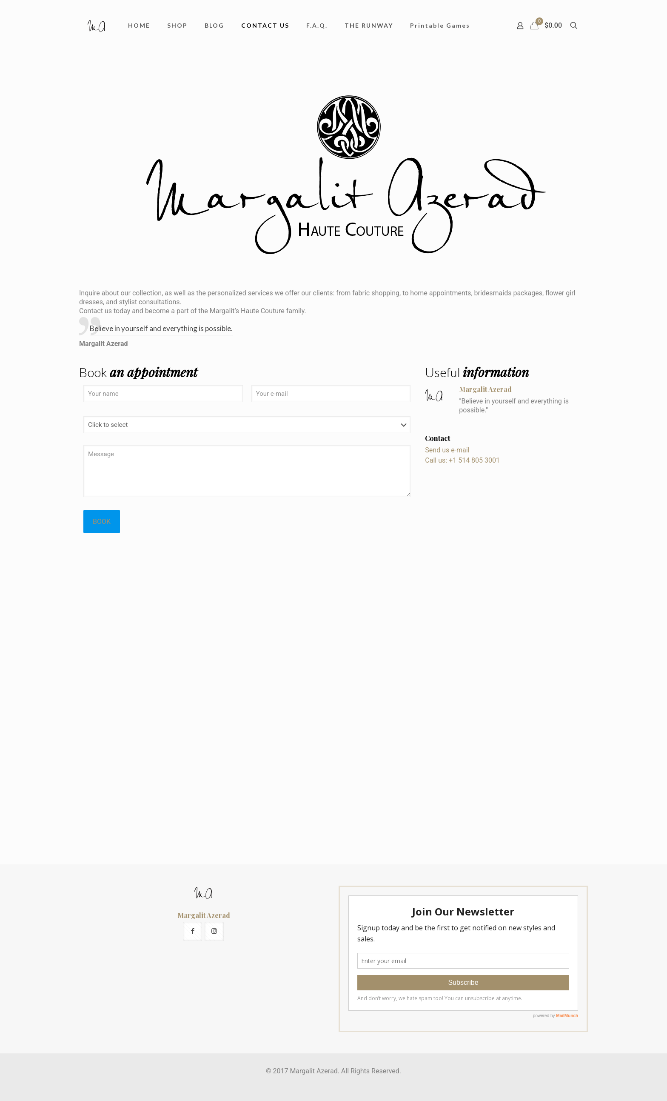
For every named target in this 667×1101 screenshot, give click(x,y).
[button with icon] (192, 931)
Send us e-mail (447, 450)
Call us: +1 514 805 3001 (462, 460)
